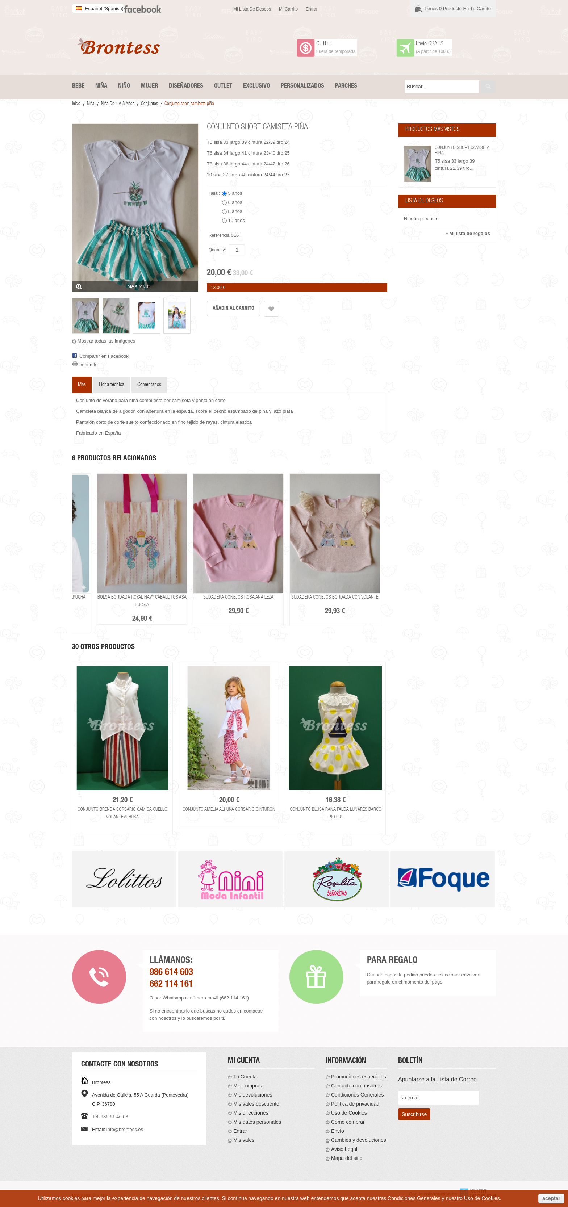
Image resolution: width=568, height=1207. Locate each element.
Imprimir (87, 365)
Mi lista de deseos (252, 9)
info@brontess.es (124, 1129)
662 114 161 (171, 984)
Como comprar (348, 1122)
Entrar (312, 9)
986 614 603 (171, 972)
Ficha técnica (111, 384)
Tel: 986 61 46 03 (110, 1116)
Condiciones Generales (357, 1095)
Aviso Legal (344, 1149)
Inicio (76, 104)
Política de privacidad (355, 1104)
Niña (91, 104)
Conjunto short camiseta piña (462, 151)
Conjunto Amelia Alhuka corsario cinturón (229, 809)
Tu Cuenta (245, 1077)
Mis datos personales (257, 1122)
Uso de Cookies (349, 1113)
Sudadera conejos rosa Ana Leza (238, 597)
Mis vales (243, 1140)
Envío (337, 1131)
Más (82, 384)
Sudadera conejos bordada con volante (334, 597)
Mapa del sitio (346, 1158)
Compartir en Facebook (104, 356)
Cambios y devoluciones (358, 1140)
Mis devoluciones (252, 1095)
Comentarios (149, 384)
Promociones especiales (358, 1077)
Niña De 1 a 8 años (117, 104)
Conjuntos (149, 104)
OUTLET (324, 44)
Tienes (457, 8)
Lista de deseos (424, 201)
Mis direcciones (250, 1113)
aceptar (551, 1198)
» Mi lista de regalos (467, 233)
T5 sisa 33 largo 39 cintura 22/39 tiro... (455, 164)
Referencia (219, 235)
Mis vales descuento (256, 1104)
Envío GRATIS (429, 44)
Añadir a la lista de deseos (271, 309)
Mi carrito (288, 9)
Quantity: (217, 249)
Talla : (215, 193)
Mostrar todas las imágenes (106, 341)
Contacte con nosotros (356, 1086)
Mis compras (247, 1086)
